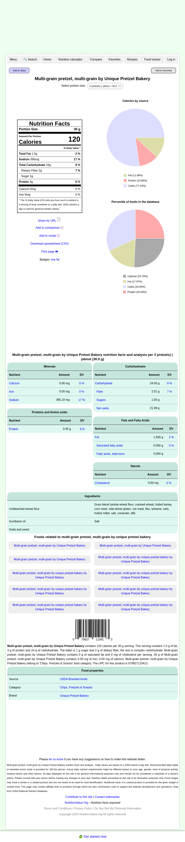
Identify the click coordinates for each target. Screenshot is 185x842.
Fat (97, 437)
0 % (81, 383)
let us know (56, 759)
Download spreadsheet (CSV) (50, 243)
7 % (169, 391)
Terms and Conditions (58, 808)
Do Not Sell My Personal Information (117, 808)
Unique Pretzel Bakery (74, 695)
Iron (11, 391)
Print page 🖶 (49, 251)
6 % (82, 428)
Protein (13, 428)
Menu (13, 59)
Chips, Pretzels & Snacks (76, 687)
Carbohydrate (103, 383)
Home (47, 59)
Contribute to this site (78, 796)
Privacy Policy (83, 808)
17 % (81, 399)
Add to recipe (47, 235)
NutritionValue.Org (76, 802)
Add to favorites (163, 70)
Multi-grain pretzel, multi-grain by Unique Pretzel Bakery (49, 545)
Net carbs (102, 408)
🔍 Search (30, 59)
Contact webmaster (107, 796)
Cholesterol (102, 482)
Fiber (99, 391)
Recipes (132, 59)
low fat (55, 259)
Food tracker (152, 59)
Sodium (14, 399)
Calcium (14, 383)
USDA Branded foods (73, 679)
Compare (96, 59)
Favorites (115, 59)
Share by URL (49, 220)
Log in (171, 59)
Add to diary (19, 70)
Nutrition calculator (71, 59)
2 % (171, 437)
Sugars (101, 399)
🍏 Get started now (92, 836)
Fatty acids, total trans (110, 453)
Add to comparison (48, 227)
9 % (169, 383)
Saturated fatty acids (109, 445)
